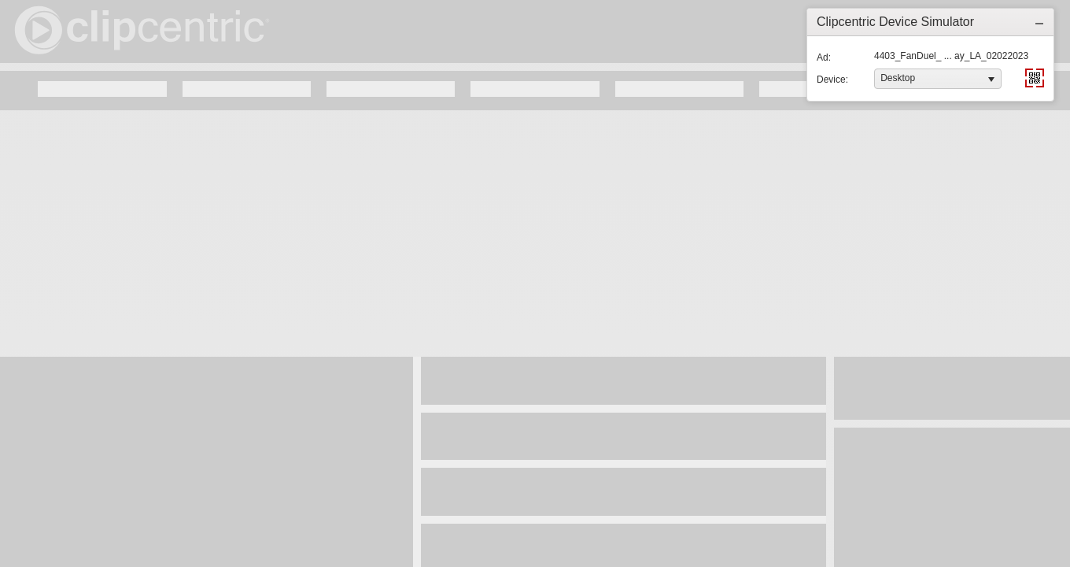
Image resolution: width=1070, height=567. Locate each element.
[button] (1039, 22)
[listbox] (938, 79)
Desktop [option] (897, 77)
